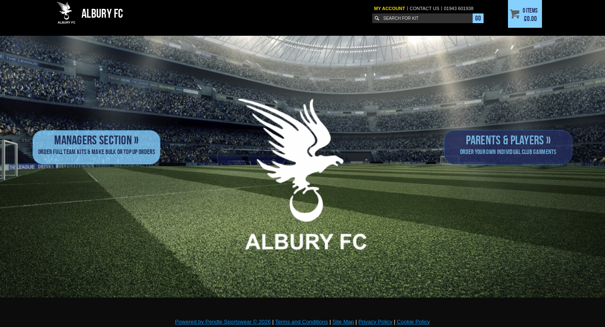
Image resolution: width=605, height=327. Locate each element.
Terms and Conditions (301, 322)
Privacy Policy (375, 322)
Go (478, 18)
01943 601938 (458, 8)
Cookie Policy (413, 322)
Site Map (343, 322)
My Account (389, 8)
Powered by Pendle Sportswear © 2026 (223, 322)
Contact (424, 8)
